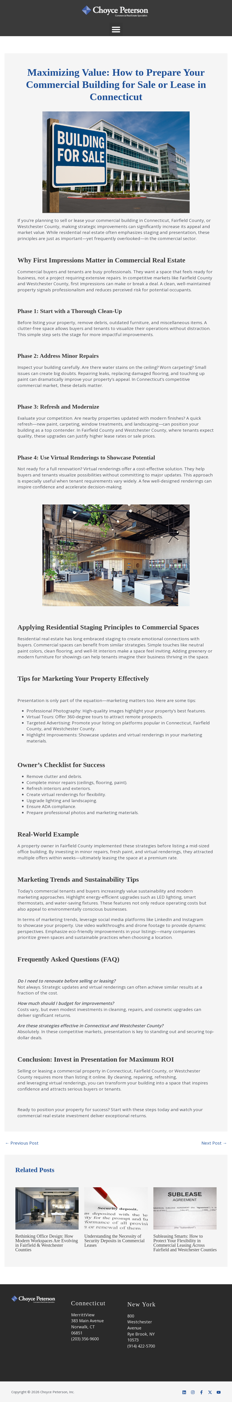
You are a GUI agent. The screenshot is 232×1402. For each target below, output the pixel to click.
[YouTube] (219, 1392)
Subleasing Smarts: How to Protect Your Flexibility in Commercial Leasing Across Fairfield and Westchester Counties (185, 1243)
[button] (116, 29)
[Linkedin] (184, 1392)
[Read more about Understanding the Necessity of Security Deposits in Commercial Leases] (116, 1208)
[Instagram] (193, 1392)
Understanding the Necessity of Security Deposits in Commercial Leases (114, 1241)
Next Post (214, 1143)
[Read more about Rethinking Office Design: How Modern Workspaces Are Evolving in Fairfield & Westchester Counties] (47, 1208)
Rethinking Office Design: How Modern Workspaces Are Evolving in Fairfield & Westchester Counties (46, 1243)
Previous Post (22, 1143)
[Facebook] (201, 1392)
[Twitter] (210, 1392)
